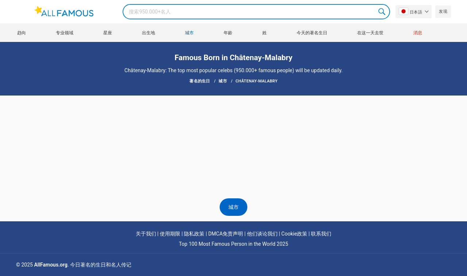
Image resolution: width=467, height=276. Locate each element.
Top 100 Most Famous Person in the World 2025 (233, 244)
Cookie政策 (294, 234)
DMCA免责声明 (225, 234)
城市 (189, 32)
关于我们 (146, 234)
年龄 (228, 32)
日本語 (410, 11)
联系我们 (321, 234)
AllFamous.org (50, 265)
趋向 (21, 32)
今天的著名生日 (312, 32)
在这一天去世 (370, 32)
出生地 (148, 32)
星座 (107, 32)
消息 (417, 32)
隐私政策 (194, 234)
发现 (443, 11)
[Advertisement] (233, 117)
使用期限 (170, 234)
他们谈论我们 (262, 234)
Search (382, 11)
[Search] (256, 11)
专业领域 (64, 32)
